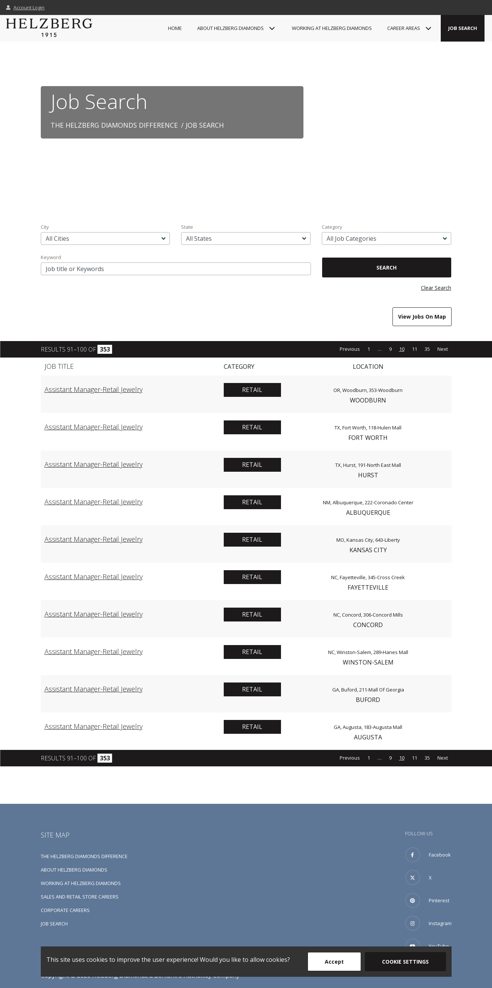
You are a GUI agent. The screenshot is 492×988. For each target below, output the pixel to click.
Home (175, 28)
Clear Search (436, 287)
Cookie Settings (405, 961)
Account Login (25, 7)
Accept (334, 961)
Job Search (462, 28)
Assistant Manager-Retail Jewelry (94, 389)
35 (427, 349)
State (187, 227)
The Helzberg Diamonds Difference (114, 125)
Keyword (51, 257)
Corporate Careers (65, 910)
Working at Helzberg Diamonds (332, 28)
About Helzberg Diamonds (74, 869)
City (45, 227)
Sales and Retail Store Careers (80, 896)
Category (332, 227)
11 (414, 349)
